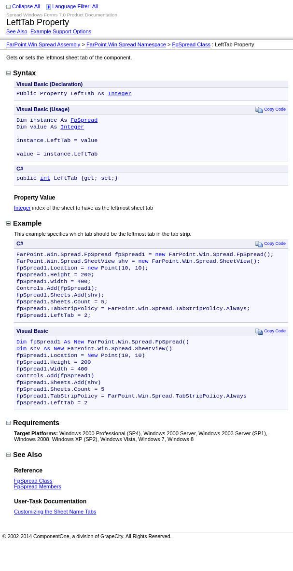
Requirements (32, 450)
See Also (17, 31)
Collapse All (26, 6)
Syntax (21, 73)
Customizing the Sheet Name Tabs (55, 539)
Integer (119, 94)
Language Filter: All (75, 6)
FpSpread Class (191, 44)
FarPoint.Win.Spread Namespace (126, 44)
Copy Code (270, 110)
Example (40, 31)
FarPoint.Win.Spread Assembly (43, 44)
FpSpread (84, 122)
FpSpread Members (37, 513)
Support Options (72, 31)
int (45, 185)
